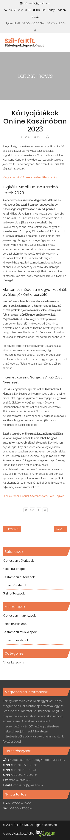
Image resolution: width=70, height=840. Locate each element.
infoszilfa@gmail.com (37, 3)
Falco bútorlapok (14, 569)
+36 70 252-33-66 (19, 9)
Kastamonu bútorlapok (19, 577)
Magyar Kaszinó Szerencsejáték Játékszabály (30, 177)
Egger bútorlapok (15, 585)
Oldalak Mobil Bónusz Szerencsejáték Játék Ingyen (33, 496)
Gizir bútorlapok (14, 593)
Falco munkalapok (15, 624)
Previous (11, 529)
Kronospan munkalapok (19, 615)
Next (60, 529)
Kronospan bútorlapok (18, 560)
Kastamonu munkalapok (20, 632)
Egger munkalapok (16, 640)
